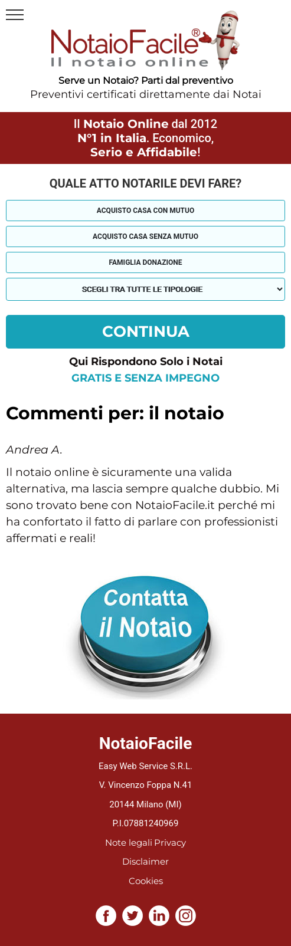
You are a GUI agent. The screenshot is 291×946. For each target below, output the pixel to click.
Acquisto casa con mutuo (145, 210)
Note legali (128, 842)
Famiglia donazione (145, 262)
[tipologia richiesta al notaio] (145, 289)
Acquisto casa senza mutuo (145, 236)
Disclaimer (145, 861)
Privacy (170, 842)
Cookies (146, 880)
